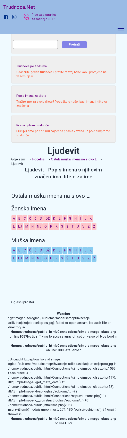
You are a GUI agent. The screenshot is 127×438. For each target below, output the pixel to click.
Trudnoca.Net (19, 7)
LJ (20, 226)
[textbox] (35, 44)
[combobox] (35, 44)
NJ (39, 226)
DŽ (47, 218)
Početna (38, 159)
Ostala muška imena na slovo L (74, 159)
